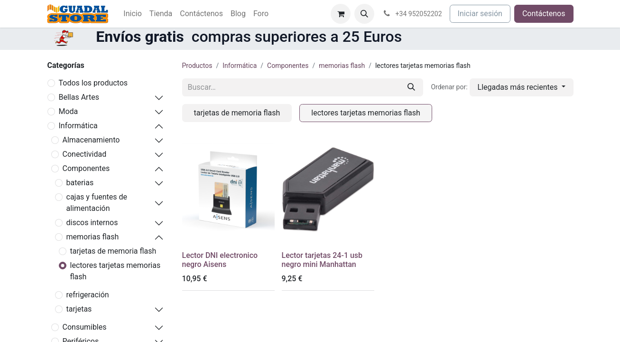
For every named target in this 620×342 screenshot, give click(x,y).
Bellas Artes (79, 97)
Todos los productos (93, 82)
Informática (78, 125)
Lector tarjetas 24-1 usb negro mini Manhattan (322, 260)
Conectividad (85, 154)
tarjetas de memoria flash (113, 251)
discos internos (92, 222)
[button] (364, 14)
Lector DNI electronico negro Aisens (220, 260)
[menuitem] (132, 13)
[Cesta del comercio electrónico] (341, 14)
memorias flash (92, 236)
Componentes (86, 168)
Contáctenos (543, 13)
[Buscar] (411, 87)
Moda (68, 111)
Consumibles (85, 327)
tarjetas (79, 309)
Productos (197, 65)
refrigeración (87, 294)
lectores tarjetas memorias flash (115, 271)
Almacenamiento (91, 139)
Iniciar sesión (480, 13)
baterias (80, 182)
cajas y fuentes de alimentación (97, 202)
